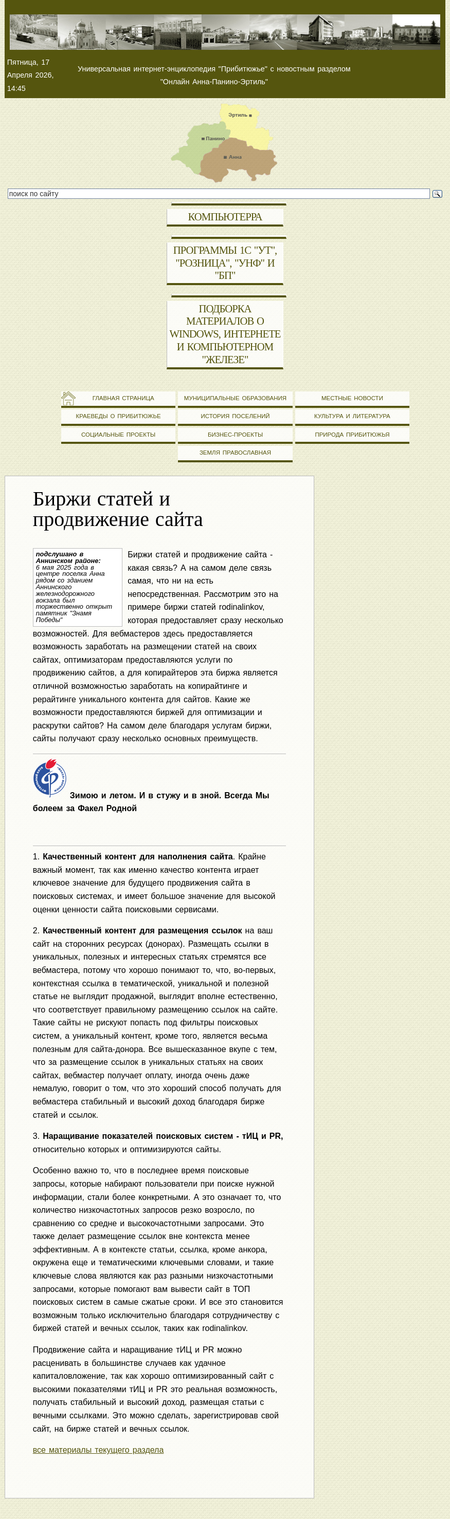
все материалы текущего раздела (98, 1450)
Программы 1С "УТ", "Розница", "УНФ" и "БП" (225, 263)
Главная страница (118, 398)
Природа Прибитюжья (352, 435)
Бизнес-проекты (235, 435)
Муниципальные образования (235, 398)
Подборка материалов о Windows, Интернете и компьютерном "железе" (224, 334)
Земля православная (235, 452)
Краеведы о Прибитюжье (118, 416)
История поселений (235, 416)
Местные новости (352, 398)
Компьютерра (225, 216)
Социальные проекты (118, 435)
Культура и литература (352, 416)
